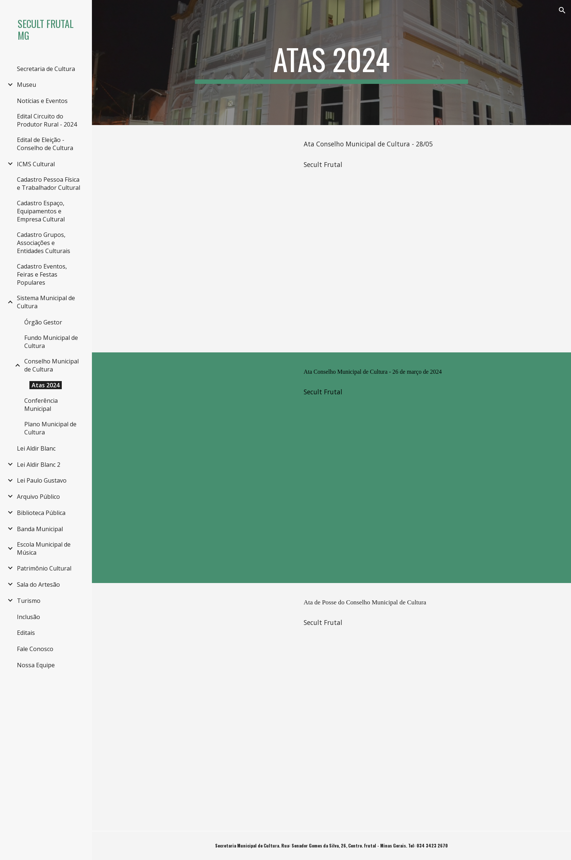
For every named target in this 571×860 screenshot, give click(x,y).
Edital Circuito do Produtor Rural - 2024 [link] (47, 120)
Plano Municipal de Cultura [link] (50, 428)
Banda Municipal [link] (40, 529)
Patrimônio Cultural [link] (44, 568)
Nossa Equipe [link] (36, 665)
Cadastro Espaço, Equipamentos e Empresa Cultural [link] (41, 211)
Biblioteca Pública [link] (41, 513)
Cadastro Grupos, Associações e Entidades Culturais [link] (43, 243)
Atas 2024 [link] (46, 385)
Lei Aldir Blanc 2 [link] (38, 465)
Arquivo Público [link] (38, 497)
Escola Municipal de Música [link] (44, 548)
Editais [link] (26, 633)
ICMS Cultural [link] (36, 164)
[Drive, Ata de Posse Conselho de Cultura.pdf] (204, 707)
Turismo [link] (28, 601)
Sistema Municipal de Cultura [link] (46, 302)
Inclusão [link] (28, 617)
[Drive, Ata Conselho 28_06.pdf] (204, 239)
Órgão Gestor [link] (43, 322)
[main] (331, 62)
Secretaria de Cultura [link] (46, 69)
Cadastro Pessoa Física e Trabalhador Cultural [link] (48, 183)
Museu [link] (26, 85)
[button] (562, 10)
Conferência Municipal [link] (41, 405)
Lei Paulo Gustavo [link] (42, 480)
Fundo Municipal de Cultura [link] (51, 342)
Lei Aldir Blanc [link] (36, 448)
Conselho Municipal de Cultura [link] (51, 365)
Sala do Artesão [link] (38, 584)
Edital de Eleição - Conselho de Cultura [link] (45, 144)
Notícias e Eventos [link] (42, 101)
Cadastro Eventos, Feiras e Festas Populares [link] (42, 274)
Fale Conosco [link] (35, 649)
